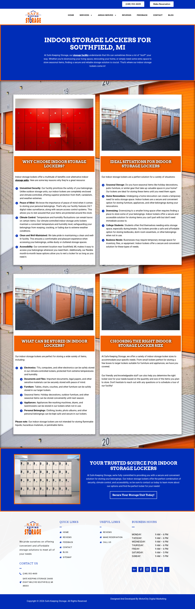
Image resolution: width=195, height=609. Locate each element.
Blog (171, 15)
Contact (157, 15)
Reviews (126, 15)
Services (86, 15)
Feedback (142, 15)
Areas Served (107, 15)
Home (71, 15)
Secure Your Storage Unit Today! (133, 495)
